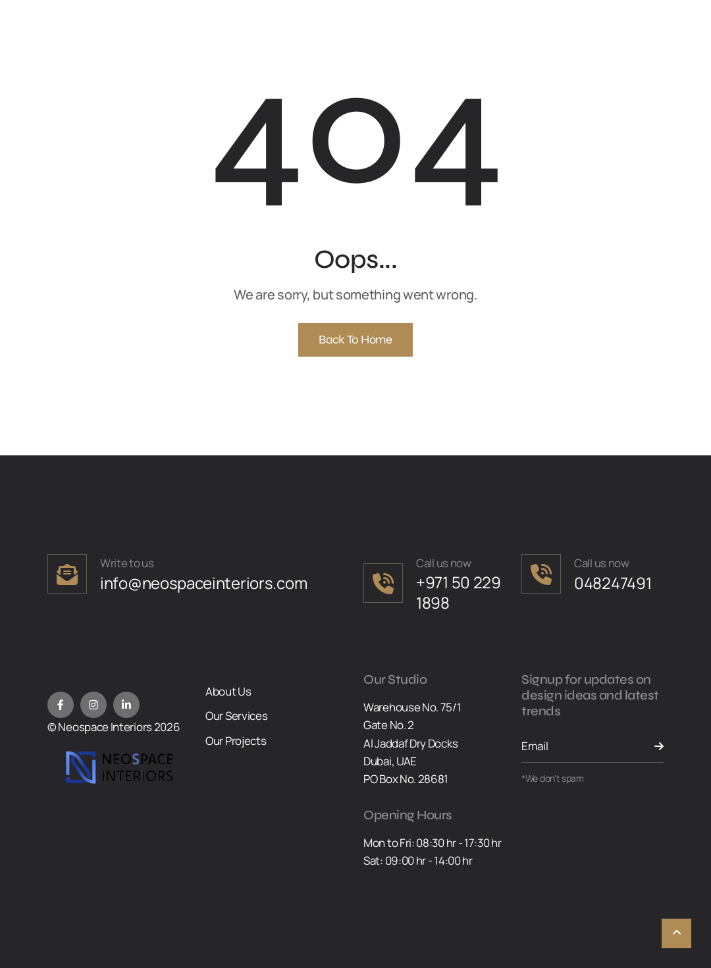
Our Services (236, 715)
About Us (228, 691)
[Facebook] (60, 705)
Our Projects (235, 740)
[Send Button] (651, 746)
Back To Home (355, 339)
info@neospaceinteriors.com (203, 583)
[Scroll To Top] (676, 933)
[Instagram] (93, 705)
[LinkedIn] (126, 705)
